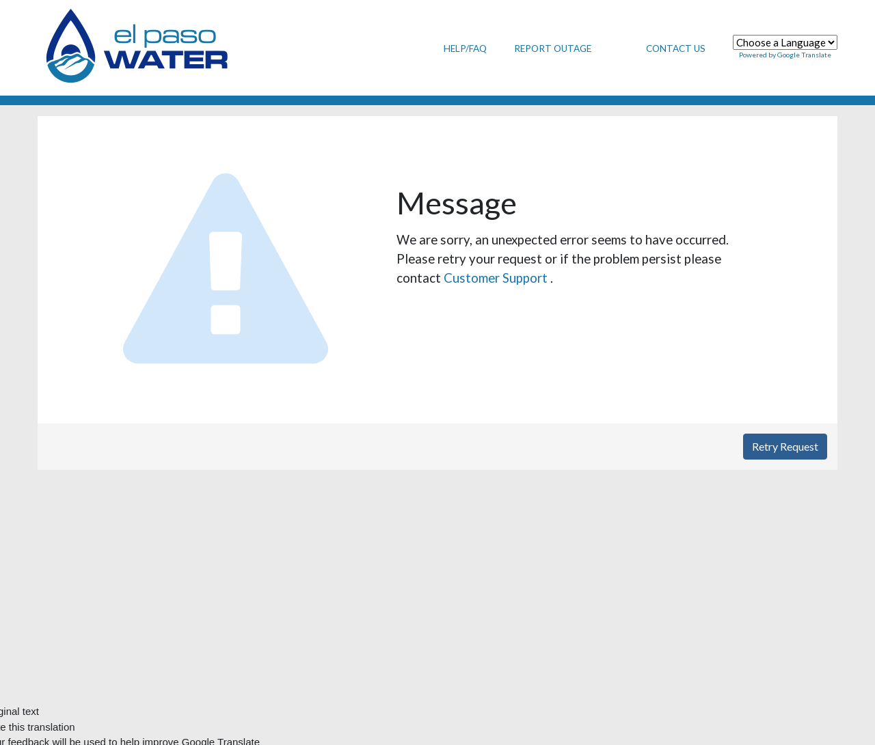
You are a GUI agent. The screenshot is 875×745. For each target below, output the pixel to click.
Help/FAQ (465, 48)
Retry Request (785, 446)
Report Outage (552, 48)
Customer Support (497, 277)
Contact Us (675, 48)
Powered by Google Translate (785, 55)
